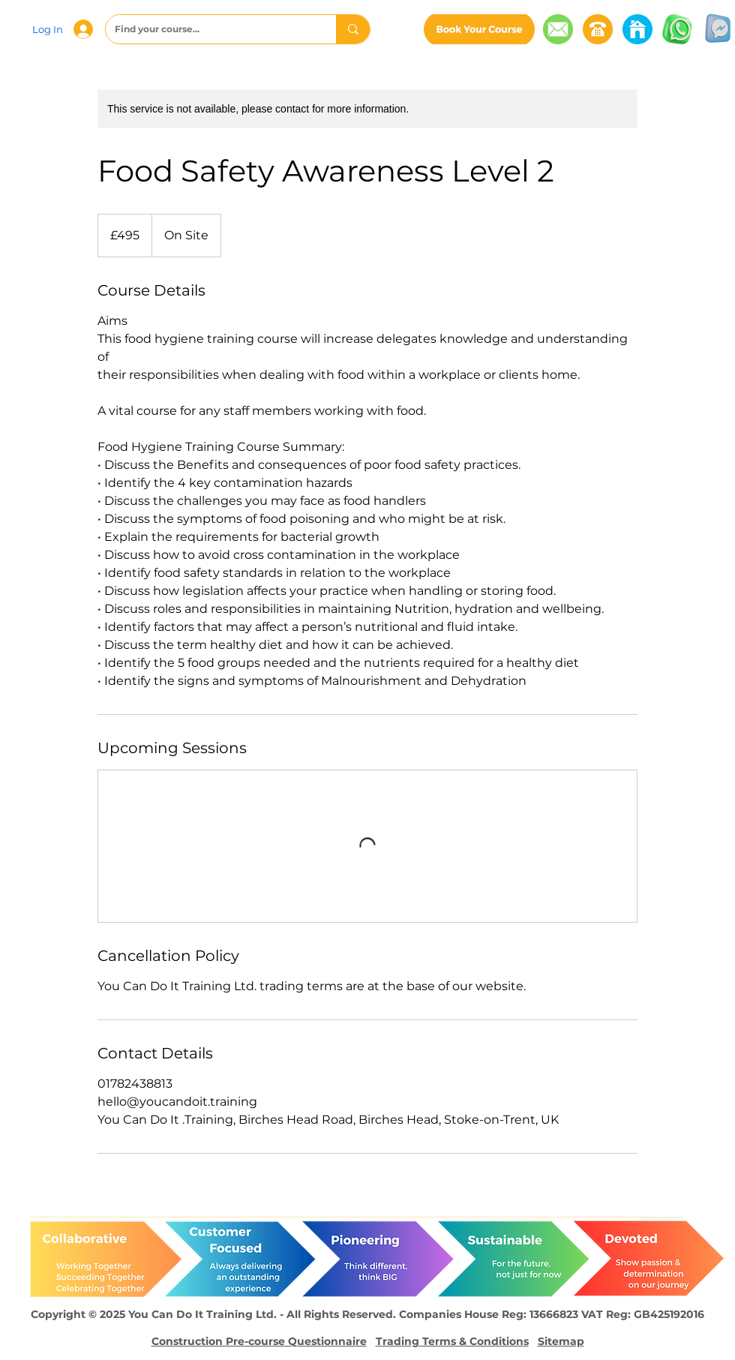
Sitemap (561, 1341)
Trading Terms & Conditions (452, 1341)
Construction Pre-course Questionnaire (259, 1341)
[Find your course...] (209, 29)
